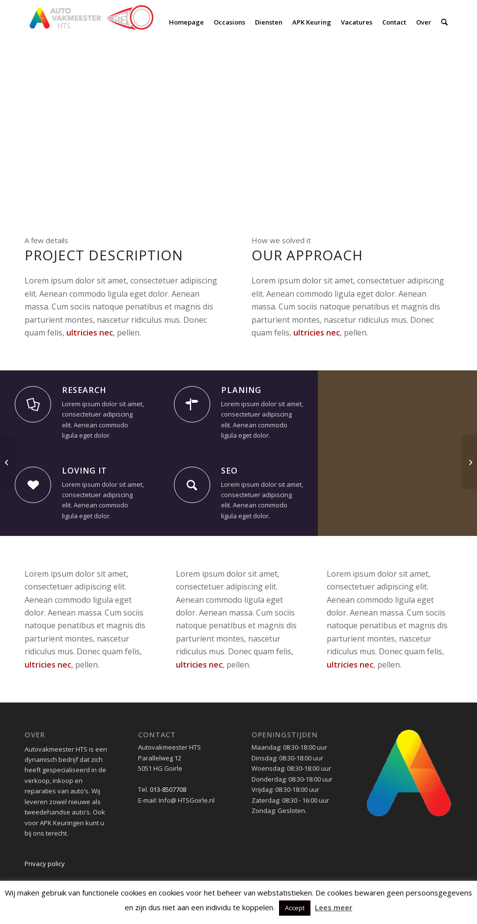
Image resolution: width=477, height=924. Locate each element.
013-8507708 (168, 789)
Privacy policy (45, 863)
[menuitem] (186, 22)
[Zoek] (444, 22)
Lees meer (333, 907)
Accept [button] (295, 907)
